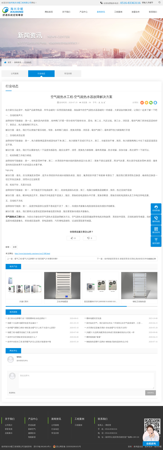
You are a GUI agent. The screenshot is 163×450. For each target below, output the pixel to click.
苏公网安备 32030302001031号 (68, 447)
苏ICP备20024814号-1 (42, 447)
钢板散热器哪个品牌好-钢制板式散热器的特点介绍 (107, 342)
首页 (9, 62)
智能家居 (32, 437)
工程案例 (118, 12)
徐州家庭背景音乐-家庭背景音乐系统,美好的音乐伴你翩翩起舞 (130, 259)
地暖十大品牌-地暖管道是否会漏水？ (22, 323)
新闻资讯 (101, 12)
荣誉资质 (8, 429)
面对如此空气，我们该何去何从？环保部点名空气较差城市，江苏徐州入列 (117, 323)
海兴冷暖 (158, 447)
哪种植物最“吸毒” (93, 337)
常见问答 (68, 74)
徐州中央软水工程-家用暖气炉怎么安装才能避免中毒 (29, 342)
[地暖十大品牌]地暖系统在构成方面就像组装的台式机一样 (110, 332)
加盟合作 (136, 12)
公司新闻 (14, 74)
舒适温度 (32, 425)
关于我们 (66, 12)
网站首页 (49, 12)
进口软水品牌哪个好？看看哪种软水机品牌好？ (27, 318)
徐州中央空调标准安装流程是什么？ (22, 337)
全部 (15, 247)
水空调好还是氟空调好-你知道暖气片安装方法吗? (106, 328)
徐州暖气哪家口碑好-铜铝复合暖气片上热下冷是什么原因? (31, 328)
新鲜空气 (32, 429)
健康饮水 (32, 433)
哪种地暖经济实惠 (93, 318)
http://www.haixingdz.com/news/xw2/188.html (32, 254)
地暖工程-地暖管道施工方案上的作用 (22, 332)
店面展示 (8, 433)
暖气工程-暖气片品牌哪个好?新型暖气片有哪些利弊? (36, 259)
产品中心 (84, 12)
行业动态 (27, 62)
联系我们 (153, 12)
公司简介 (8, 425)
